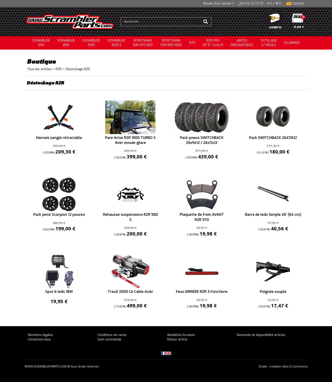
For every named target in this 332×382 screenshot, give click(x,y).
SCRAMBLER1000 (91, 42)
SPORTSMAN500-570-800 (143, 42)
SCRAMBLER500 (41, 42)
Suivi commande (109, 339)
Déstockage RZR (78, 69)
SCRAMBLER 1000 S (116, 42)
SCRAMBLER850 (66, 42)
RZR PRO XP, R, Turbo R (213, 42)
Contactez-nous (39, 339)
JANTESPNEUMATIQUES (242, 42)
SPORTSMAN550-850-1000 (171, 42)
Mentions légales (40, 335)
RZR (192, 43)
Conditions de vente (111, 335)
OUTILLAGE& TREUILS (269, 42)
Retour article (177, 339)
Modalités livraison (181, 335)
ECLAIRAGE (292, 43)
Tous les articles (39, 69)
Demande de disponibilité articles (261, 335)
